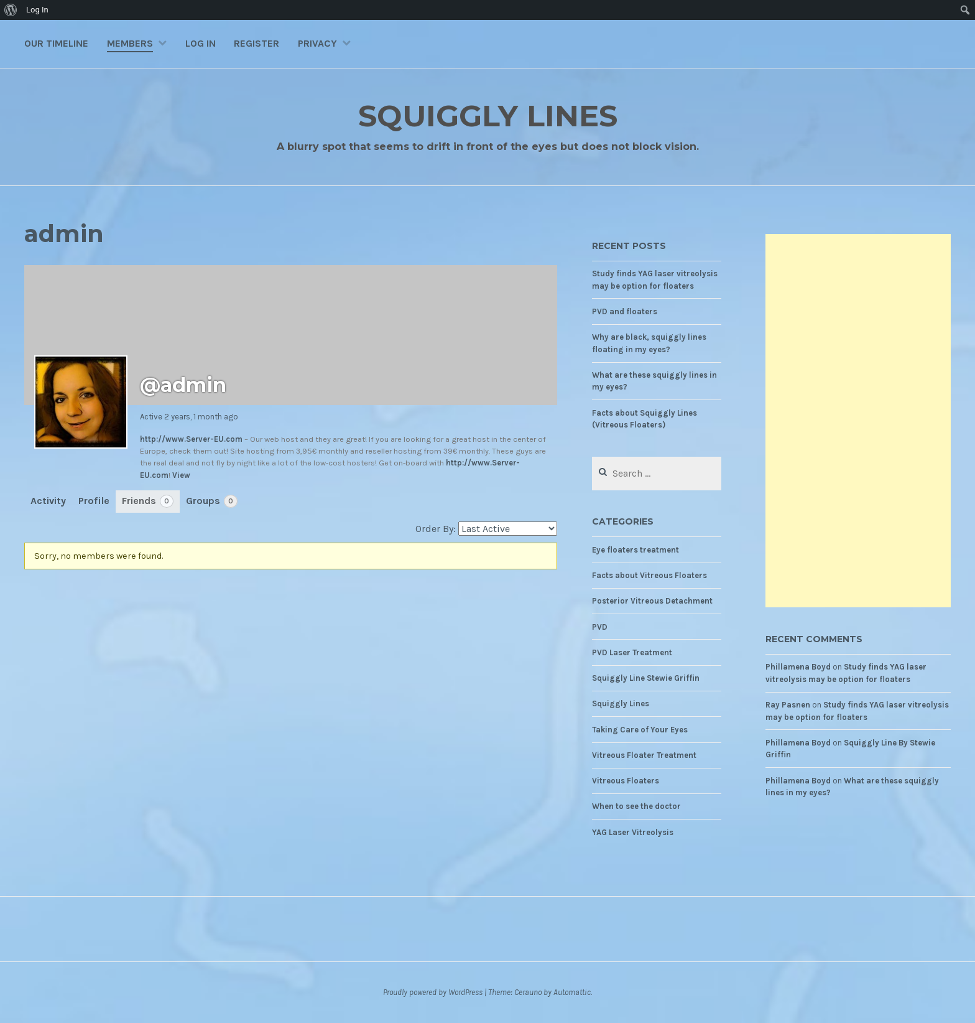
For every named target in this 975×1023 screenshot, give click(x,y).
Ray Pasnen (787, 704)
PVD (600, 627)
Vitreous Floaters (625, 780)
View (181, 475)
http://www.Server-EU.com (191, 439)
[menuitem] (11, 10)
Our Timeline (56, 43)
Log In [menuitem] (37, 9)
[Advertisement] (858, 420)
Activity (48, 501)
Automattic (572, 992)
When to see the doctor (636, 806)
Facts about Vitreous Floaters (649, 575)
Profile (93, 501)
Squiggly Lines (488, 115)
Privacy (317, 43)
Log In (200, 43)
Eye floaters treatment (635, 549)
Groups (212, 501)
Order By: (435, 529)
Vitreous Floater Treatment (644, 755)
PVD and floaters (624, 311)
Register (256, 43)
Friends (147, 501)
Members (130, 43)
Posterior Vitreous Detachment (652, 600)
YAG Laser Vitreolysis (632, 832)
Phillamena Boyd (798, 666)
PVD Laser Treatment (632, 652)
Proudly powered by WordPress (433, 992)
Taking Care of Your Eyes (640, 729)
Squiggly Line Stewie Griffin (646, 678)
